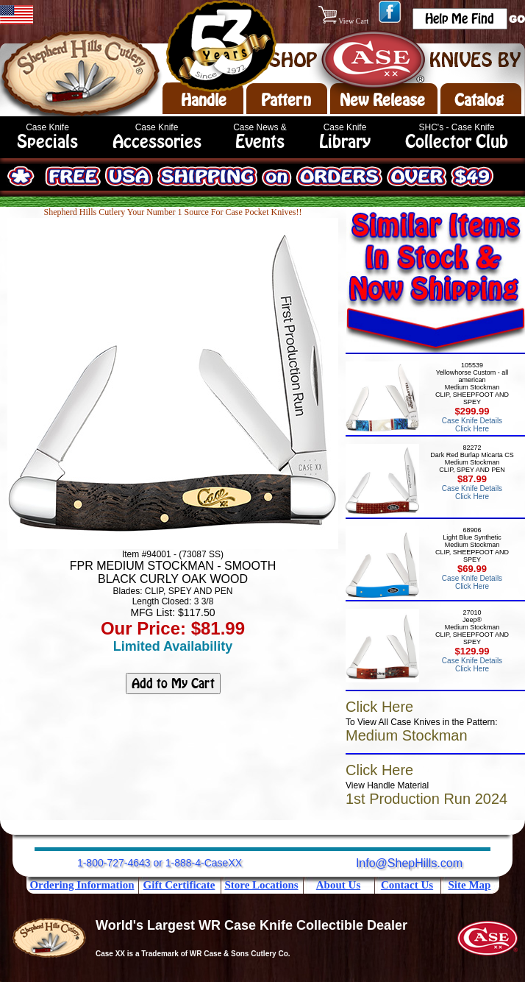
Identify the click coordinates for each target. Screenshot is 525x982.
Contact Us (407, 885)
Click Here (379, 707)
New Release (382, 100)
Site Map (470, 885)
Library (345, 141)
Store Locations (261, 885)
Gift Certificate (179, 885)
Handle (203, 100)
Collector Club (456, 141)
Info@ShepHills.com (409, 863)
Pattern (286, 100)
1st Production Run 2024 (426, 799)
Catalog (479, 100)
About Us (338, 885)
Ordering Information (81, 885)
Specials (47, 141)
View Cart (344, 21)
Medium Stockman (407, 735)
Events (260, 141)
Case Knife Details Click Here (472, 425)
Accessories (157, 141)
